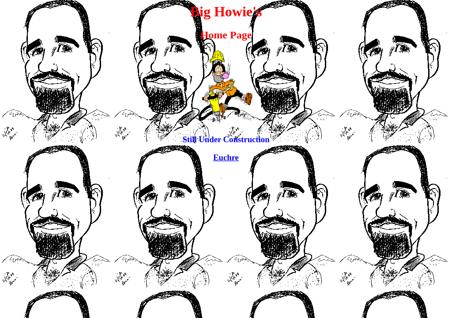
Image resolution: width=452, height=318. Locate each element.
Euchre (226, 157)
